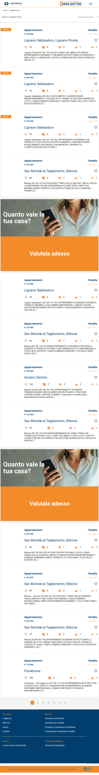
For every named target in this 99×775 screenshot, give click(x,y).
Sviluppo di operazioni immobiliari (60, 727)
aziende (60, 723)
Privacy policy (49, 769)
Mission (6, 723)
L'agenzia (7, 718)
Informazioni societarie (66, 769)
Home (5, 10)
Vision (5, 727)
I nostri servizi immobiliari (14, 745)
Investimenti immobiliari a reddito (60, 731)
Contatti (6, 731)
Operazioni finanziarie (55, 745)
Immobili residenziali (54, 718)
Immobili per (51, 723)
